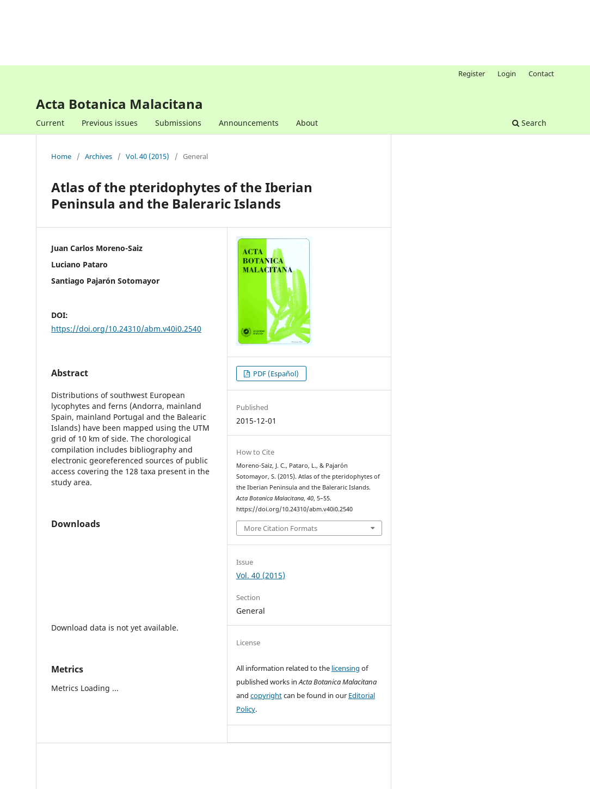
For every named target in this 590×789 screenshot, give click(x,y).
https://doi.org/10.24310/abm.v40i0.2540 (126, 328)
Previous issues (110, 123)
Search (529, 123)
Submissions (178, 123)
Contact (541, 73)
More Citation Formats (280, 528)
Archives (98, 156)
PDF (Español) (275, 373)
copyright (266, 695)
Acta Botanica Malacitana (119, 104)
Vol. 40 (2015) (147, 156)
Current (50, 123)
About (307, 123)
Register (471, 73)
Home (61, 156)
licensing (345, 668)
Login (506, 73)
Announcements (249, 123)
